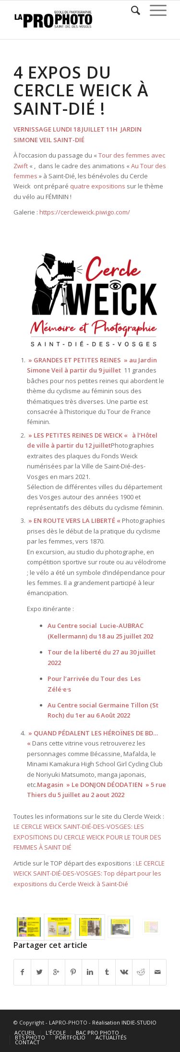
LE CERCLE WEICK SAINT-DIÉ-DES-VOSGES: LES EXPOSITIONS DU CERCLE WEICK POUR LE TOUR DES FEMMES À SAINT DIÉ (87, 837)
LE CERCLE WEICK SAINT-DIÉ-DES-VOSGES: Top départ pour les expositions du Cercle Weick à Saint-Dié (89, 873)
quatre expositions (97, 186)
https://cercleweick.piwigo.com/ (84, 212)
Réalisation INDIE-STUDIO (124, 1022)
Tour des (115, 678)
